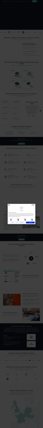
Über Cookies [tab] (21, 210)
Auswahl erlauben (21, 222)
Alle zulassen (30, 222)
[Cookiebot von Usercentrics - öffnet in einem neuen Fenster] (32, 205)
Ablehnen (13, 222)
